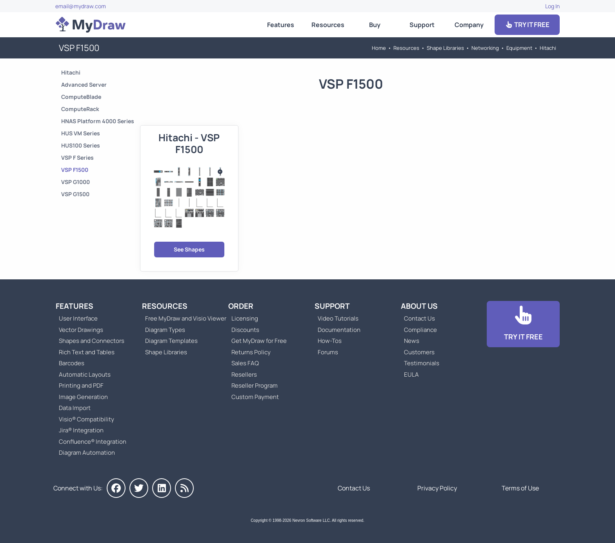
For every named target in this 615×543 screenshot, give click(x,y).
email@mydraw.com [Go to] (80, 6)
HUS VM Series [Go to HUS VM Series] (80, 133)
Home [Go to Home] (379, 47)
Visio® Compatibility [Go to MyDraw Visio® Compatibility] (86, 419)
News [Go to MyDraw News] (411, 341)
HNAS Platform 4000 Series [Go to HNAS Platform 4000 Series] (97, 121)
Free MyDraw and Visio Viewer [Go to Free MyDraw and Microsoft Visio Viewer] (182, 318)
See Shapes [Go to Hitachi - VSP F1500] (189, 249)
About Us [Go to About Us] (419, 306)
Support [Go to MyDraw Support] (422, 24)
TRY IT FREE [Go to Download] (527, 24)
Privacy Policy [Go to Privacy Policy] (437, 488)
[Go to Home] (90, 25)
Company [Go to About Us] (469, 24)
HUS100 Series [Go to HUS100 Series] (80, 145)
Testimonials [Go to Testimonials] (421, 363)
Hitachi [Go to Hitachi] (548, 47)
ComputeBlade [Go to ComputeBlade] (81, 96)
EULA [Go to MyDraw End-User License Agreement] (411, 374)
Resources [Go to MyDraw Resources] (327, 24)
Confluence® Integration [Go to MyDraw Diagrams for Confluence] (92, 441)
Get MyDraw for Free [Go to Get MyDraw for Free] (259, 341)
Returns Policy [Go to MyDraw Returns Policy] (251, 352)
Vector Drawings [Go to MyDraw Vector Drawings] (81, 330)
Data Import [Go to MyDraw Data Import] (75, 408)
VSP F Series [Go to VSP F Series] (77, 157)
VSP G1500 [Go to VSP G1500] (75, 194)
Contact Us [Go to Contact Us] (419, 318)
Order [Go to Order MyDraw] (240, 306)
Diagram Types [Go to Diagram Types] (165, 330)
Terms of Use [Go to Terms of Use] (520, 488)
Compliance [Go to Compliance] (420, 330)
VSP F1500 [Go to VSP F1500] (74, 169)
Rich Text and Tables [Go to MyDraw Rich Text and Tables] (87, 352)
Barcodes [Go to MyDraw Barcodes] (71, 363)
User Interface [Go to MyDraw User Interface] (78, 318)
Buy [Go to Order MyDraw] (374, 24)
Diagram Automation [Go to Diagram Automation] (87, 452)
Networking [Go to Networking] (485, 47)
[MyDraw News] (184, 488)
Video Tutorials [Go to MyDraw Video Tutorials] (338, 318)
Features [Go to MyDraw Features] (280, 24)
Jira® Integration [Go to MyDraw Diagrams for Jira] (81, 430)
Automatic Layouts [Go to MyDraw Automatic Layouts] (85, 374)
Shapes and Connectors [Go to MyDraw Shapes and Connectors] (91, 341)
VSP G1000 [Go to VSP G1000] (75, 182)
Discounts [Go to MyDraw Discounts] (245, 330)
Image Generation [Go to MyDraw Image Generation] (83, 397)
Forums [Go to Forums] (328, 352)
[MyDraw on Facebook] (116, 488)
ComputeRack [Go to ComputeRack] (80, 109)
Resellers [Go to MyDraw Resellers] (244, 374)
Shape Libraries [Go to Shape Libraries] (445, 47)
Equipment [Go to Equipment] (519, 47)
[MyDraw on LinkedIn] (161, 488)
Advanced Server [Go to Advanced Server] (84, 84)
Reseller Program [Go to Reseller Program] (254, 385)
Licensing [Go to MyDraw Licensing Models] (244, 318)
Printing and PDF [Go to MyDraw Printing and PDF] (81, 385)
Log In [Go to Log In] (552, 6)
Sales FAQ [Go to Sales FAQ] (245, 363)
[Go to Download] (523, 324)
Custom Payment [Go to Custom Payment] (255, 397)
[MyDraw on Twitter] (138, 488)
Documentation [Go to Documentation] (339, 330)
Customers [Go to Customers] (419, 352)
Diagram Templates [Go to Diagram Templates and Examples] (171, 341)
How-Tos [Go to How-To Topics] (330, 341)
